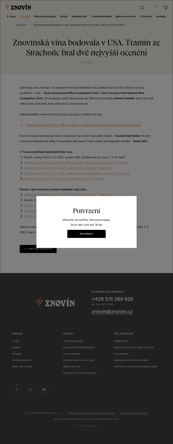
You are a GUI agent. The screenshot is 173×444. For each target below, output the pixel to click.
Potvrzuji (86, 234)
